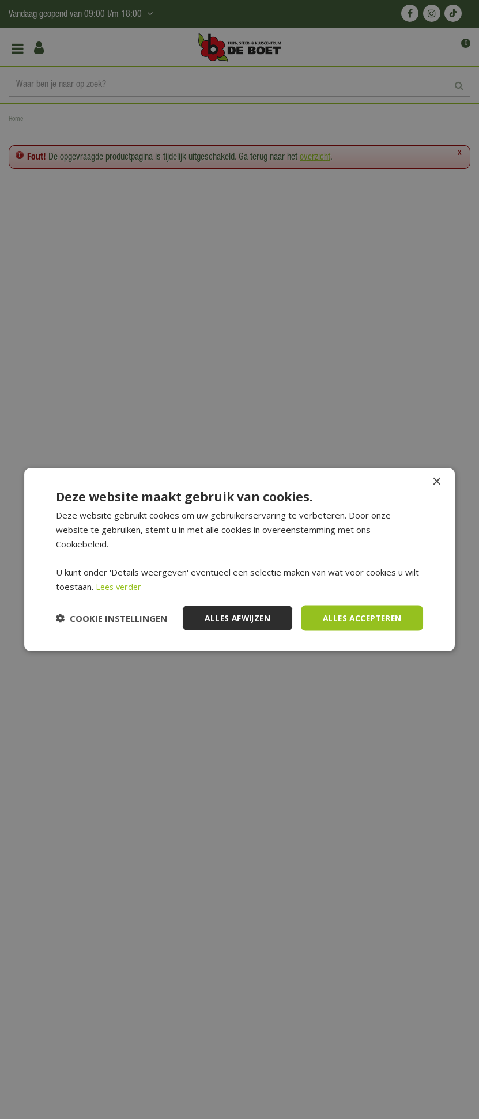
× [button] (436, 481)
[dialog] (239, 559)
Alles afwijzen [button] (231, 617)
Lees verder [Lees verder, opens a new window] (120, 586)
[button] (111, 618)
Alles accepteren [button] (360, 617)
